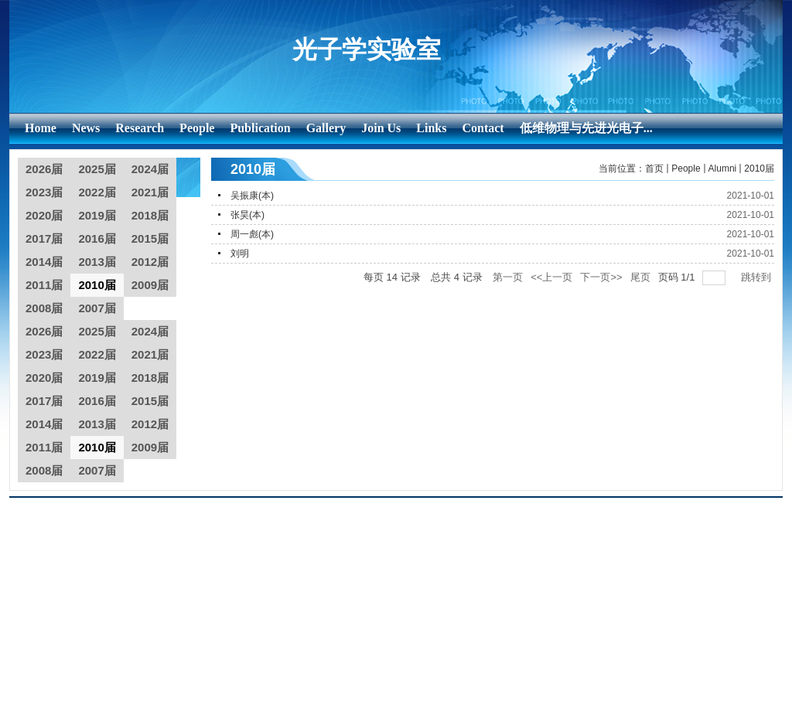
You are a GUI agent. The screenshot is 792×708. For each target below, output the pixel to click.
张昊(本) (247, 214)
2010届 (759, 168)
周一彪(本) (252, 234)
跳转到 (757, 277)
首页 (654, 168)
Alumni (722, 168)
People (685, 168)
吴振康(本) (252, 195)
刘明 (239, 253)
